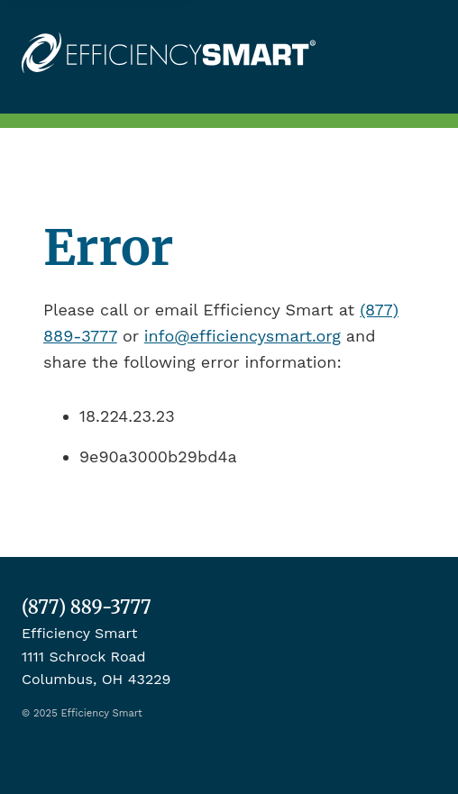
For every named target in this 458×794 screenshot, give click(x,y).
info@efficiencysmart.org (242, 335)
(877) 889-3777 (86, 607)
